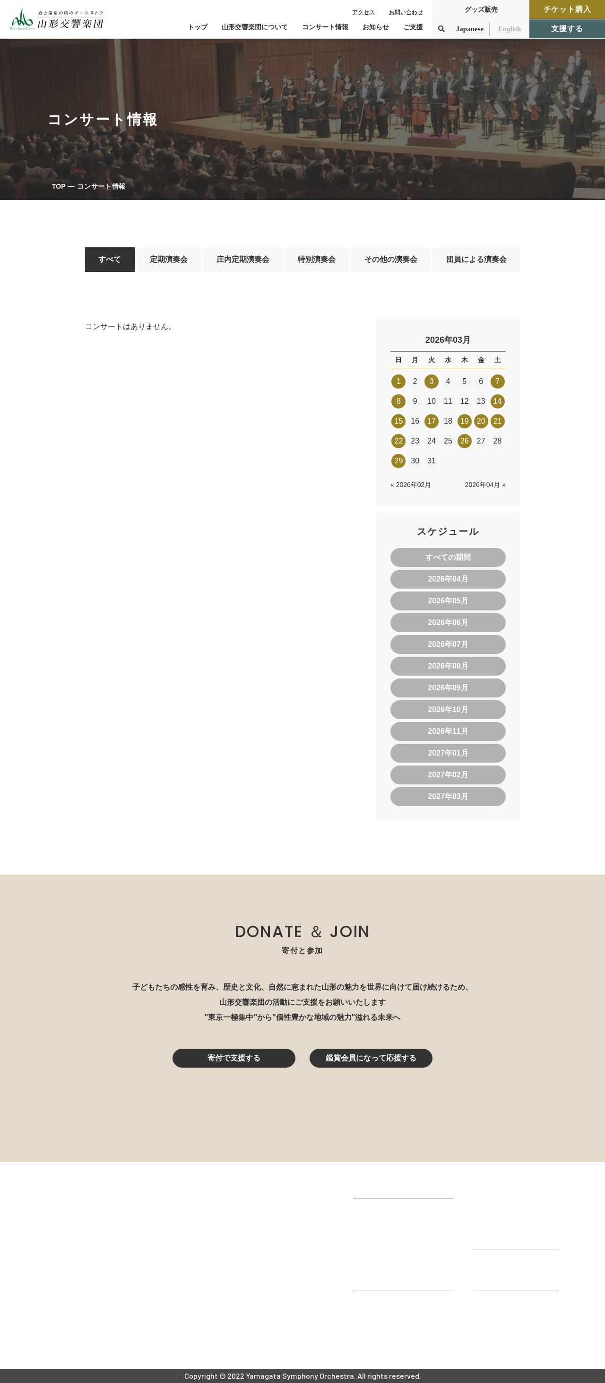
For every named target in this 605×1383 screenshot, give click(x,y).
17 (431, 421)
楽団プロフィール (384, 1225)
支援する (567, 29)
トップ (197, 27)
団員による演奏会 (476, 259)
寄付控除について (503, 1276)
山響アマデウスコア (388, 1304)
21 (497, 421)
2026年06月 (448, 622)
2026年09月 (448, 688)
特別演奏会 (317, 259)
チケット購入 (567, 9)
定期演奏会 (169, 259)
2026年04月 (448, 579)
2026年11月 (448, 731)
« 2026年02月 (410, 484)
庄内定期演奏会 (242, 259)
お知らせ (376, 27)
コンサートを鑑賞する (510, 1185)
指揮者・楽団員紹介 (388, 1251)
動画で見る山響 (380, 1264)
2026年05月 (448, 601)
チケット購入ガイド (507, 1223)
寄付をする (491, 1264)
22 (399, 441)
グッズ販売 (481, 9)
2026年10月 (448, 709)
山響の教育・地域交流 (391, 1276)
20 (481, 421)
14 (497, 401)
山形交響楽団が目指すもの (399, 1213)
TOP (59, 186)
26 (464, 441)
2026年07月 (448, 644)
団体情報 (369, 1238)
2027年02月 (448, 775)
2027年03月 (448, 796)
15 (399, 421)
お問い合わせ (406, 12)
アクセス (363, 12)
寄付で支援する (233, 1058)
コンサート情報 (499, 1198)
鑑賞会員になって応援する (371, 1058)
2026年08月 (448, 666)
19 (464, 421)
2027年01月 (448, 753)
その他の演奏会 (390, 259)
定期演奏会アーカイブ (510, 1236)
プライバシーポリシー (510, 1329)
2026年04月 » (485, 484)
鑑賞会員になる (499, 1211)
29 (399, 461)
